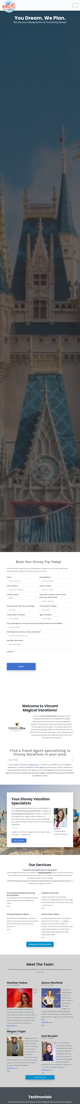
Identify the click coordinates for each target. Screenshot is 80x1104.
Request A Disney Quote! (40, 944)
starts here (34, 765)
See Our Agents (19, 840)
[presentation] (21, 657)
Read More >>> (12, 1026)
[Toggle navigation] (75, 5)
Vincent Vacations (44, 873)
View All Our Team (40, 1077)
